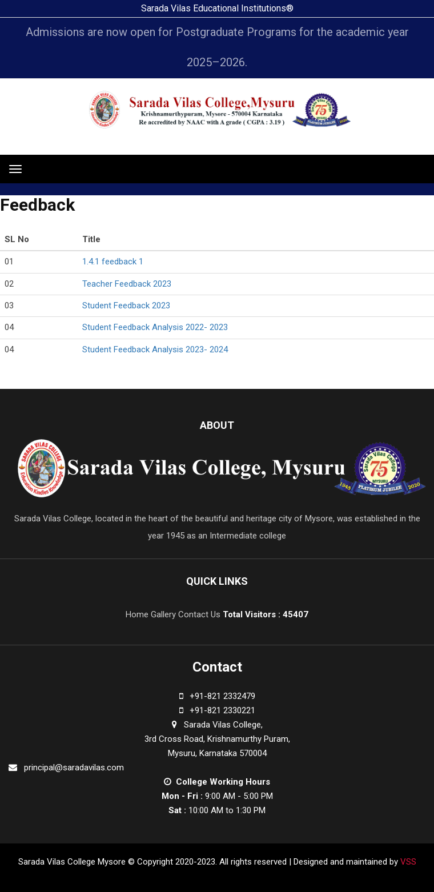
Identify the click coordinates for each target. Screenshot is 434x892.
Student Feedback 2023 (126, 305)
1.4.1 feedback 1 (112, 261)
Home (137, 614)
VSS (407, 862)
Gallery (163, 614)
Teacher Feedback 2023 (126, 284)
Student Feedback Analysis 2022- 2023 (155, 327)
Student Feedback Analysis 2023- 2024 (155, 349)
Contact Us (199, 614)
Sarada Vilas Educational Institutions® (217, 8)
